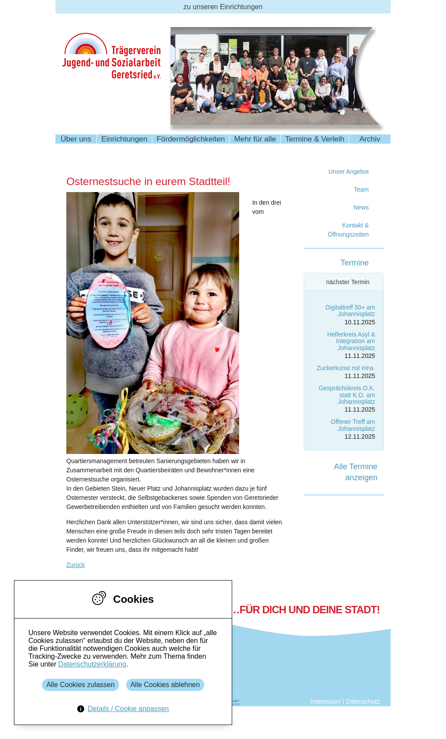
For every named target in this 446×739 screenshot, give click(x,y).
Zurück (75, 564)
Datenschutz (363, 701)
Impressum (326, 701)
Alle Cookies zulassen (80, 684)
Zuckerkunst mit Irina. (346, 367)
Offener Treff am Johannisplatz (353, 425)
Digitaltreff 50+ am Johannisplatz (350, 310)
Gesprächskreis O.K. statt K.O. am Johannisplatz (347, 395)
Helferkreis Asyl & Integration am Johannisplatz (351, 341)
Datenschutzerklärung (92, 664)
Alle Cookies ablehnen (165, 684)
